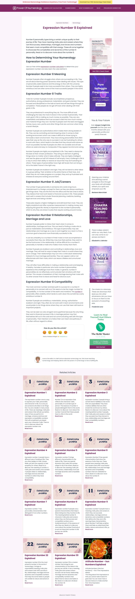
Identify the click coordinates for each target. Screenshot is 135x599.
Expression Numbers (62, 23)
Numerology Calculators (53, 8)
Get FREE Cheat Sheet (100, 71)
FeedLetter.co (63, 336)
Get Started (100, 347)
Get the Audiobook (101, 169)
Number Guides (70, 8)
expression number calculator (52, 67)
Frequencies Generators (112, 8)
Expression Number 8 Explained (67, 27)
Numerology (76, 23)
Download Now (101, 222)
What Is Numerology (86, 8)
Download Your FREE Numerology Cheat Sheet (95, 2)
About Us (62, 595)
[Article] (37, 383)
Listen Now (101, 104)
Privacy (73, 595)
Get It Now (101, 141)
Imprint (68, 595)
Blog (98, 8)
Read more (29, 428)
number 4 (78, 292)
